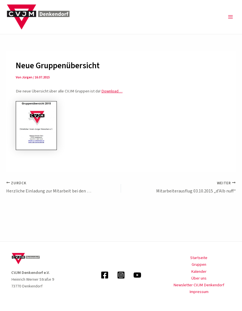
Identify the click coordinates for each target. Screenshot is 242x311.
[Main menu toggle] (230, 17)
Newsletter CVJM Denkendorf (198, 285)
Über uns (199, 278)
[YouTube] (137, 275)
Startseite (198, 258)
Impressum (199, 292)
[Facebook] (105, 275)
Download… (111, 91)
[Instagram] (121, 275)
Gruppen (199, 264)
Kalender (199, 271)
